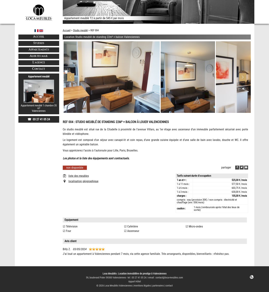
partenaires (158, 285)
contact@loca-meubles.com (169, 277)
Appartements (39, 50)
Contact (38, 69)
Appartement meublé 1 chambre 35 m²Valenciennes (39, 108)
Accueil (38, 37)
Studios (38, 43)
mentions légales (142, 285)
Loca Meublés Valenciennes (118, 285)
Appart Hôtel (134, 281)
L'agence (39, 63)
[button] (242, 77)
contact (169, 285)
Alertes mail (39, 56)
